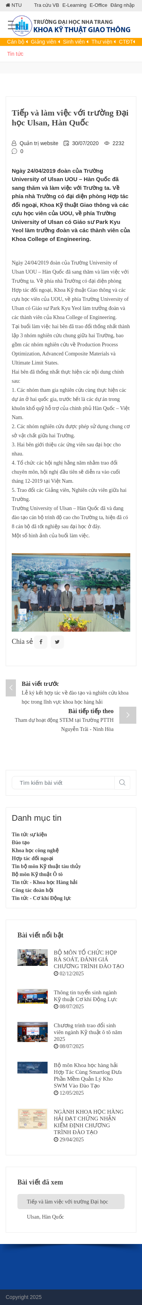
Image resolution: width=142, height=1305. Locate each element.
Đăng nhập (122, 5)
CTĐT (127, 42)
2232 (118, 143)
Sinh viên (75, 42)
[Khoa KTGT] (71, 27)
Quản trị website (39, 143)
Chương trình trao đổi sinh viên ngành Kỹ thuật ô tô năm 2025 (88, 1032)
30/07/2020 (85, 143)
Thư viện (103, 42)
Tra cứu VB (46, 5)
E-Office (99, 5)
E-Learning (74, 5)
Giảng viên (45, 42)
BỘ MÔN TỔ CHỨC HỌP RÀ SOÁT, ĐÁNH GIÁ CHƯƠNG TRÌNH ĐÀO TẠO (89, 959)
